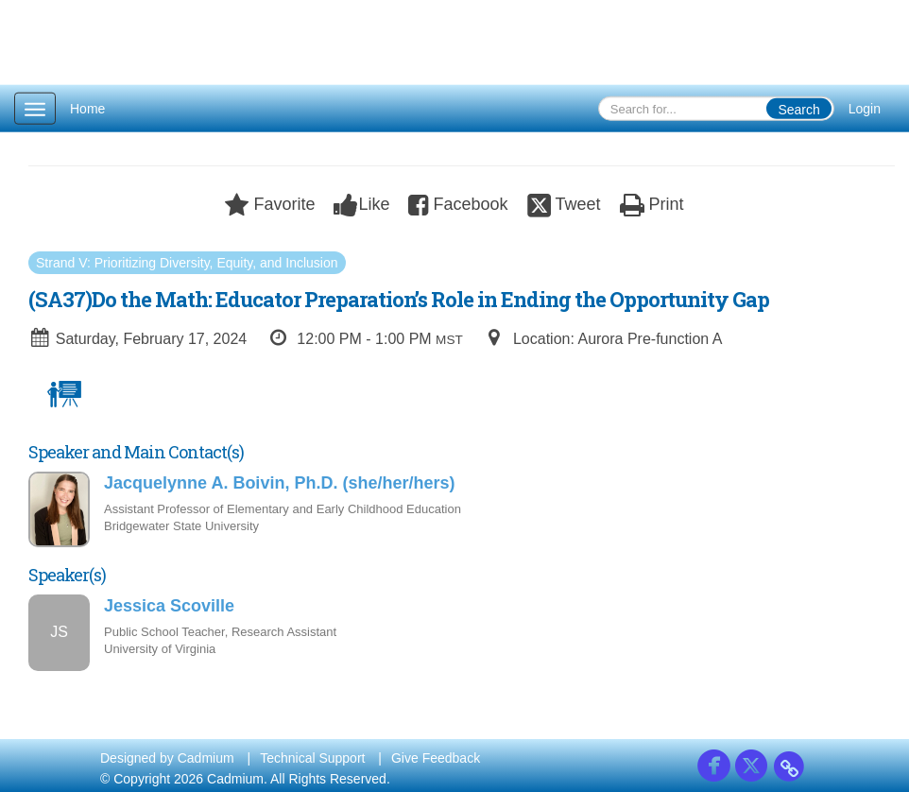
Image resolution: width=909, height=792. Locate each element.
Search (798, 109)
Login (865, 108)
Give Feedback (435, 758)
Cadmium (206, 758)
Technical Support (312, 758)
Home (87, 108)
